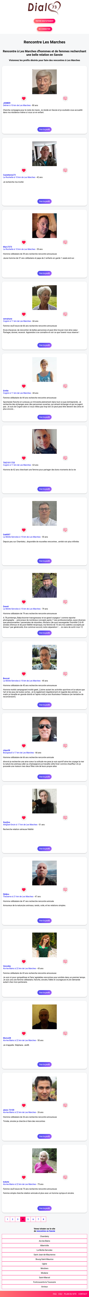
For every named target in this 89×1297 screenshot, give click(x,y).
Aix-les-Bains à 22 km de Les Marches (19, 968)
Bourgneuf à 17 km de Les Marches (18, 753)
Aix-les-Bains (44, 1241)
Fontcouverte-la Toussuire (44, 1282)
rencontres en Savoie (46, 1231)
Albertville (44, 1245)
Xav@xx (6, 822)
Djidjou (6, 894)
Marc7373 (7, 247)
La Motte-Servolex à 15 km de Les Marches (22, 537)
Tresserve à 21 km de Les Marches (18, 896)
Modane (44, 1273)
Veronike (7, 966)
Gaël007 (6, 534)
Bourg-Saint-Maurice (44, 1259)
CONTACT (82, 1294)
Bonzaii (6, 678)
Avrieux (44, 1287)
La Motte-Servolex (44, 1250)
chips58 (6, 750)
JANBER (6, 103)
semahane (7, 319)
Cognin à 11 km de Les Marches (17, 321)
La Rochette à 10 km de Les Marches (19, 177)
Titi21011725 (9, 462)
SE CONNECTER (44, 29)
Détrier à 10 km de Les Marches (17, 105)
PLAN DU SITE (70, 1294)
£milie (5, 391)
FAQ (55, 1294)
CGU (60, 1294)
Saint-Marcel (44, 1277)
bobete (6, 1182)
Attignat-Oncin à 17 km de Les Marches (20, 824)
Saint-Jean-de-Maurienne (44, 1254)
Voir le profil (44, 129)
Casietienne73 (9, 175)
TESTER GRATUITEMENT (44, 21)
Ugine (44, 1264)
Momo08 (7, 1038)
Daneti (6, 606)
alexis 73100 (8, 1110)
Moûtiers (44, 1268)
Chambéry (44, 1236)
